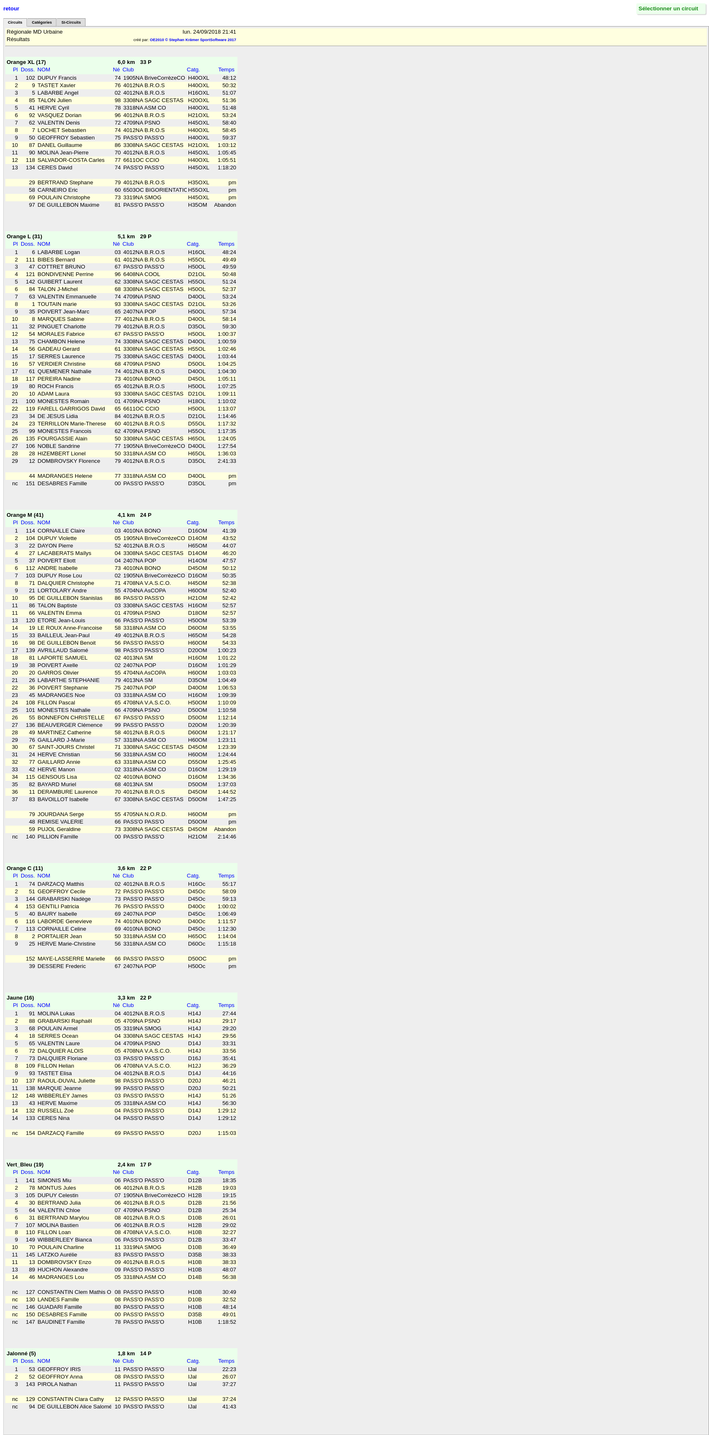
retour (11, 8)
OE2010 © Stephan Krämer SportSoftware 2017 (193, 40)
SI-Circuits (71, 22)
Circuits (15, 22)
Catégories (42, 22)
